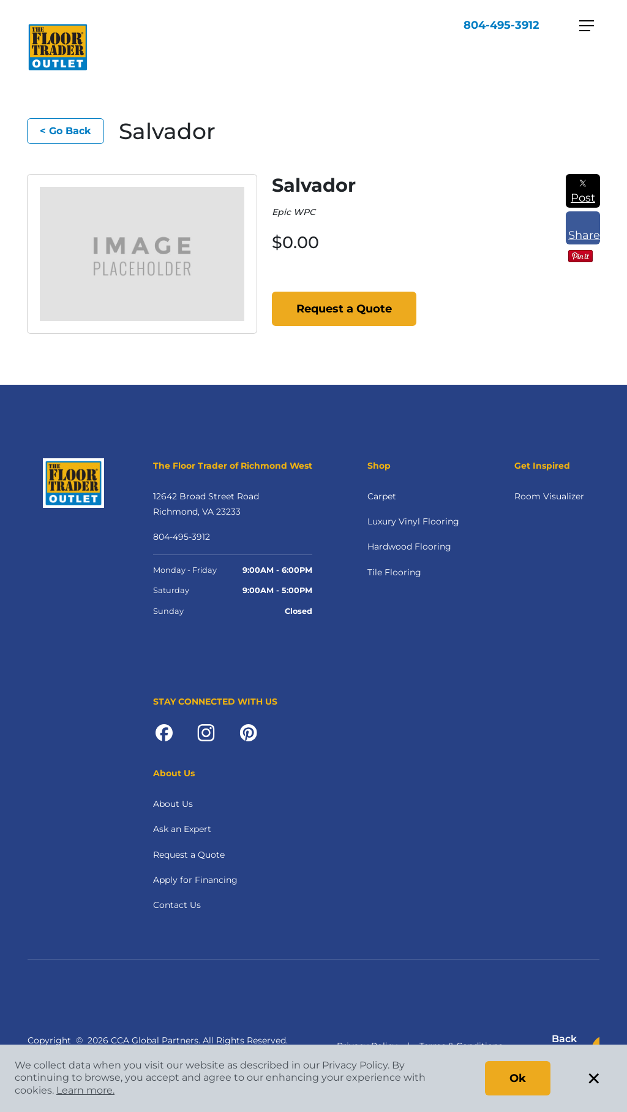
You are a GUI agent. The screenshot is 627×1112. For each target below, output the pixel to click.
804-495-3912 (501, 25)
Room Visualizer (549, 496)
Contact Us (177, 904)
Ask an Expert (182, 828)
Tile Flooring (394, 572)
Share (584, 229)
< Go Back (65, 131)
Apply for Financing (195, 879)
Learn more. (85, 1090)
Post (583, 192)
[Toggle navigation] (586, 26)
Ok (517, 1078)
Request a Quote (344, 309)
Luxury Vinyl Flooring (413, 521)
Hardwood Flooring (409, 546)
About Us (173, 803)
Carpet (381, 496)
